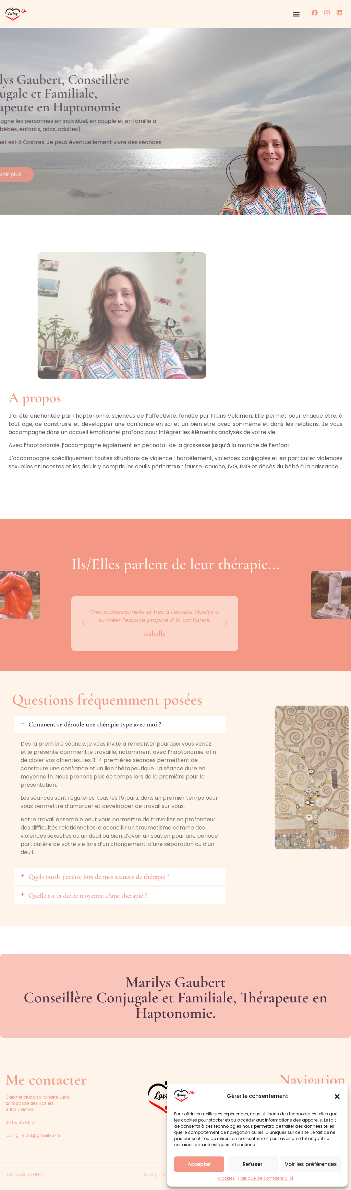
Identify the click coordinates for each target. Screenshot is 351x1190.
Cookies (226, 1178)
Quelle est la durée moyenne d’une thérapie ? (87, 895)
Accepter (199, 1164)
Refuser (253, 1164)
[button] (337, 1096)
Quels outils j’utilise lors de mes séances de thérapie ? (98, 877)
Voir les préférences (311, 1164)
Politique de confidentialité (265, 1178)
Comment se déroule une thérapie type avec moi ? (94, 724)
